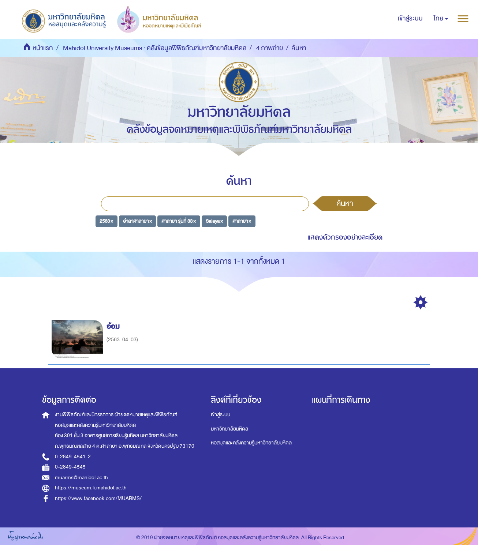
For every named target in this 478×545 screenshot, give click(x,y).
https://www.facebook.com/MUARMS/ (98, 498)
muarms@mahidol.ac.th (81, 477)
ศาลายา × (241, 221)
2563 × (106, 221)
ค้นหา (344, 203)
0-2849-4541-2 (73, 456)
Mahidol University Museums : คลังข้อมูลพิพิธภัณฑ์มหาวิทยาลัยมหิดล (154, 48)
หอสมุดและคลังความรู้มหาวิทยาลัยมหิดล (251, 442)
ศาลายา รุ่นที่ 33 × (178, 221)
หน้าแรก (43, 48)
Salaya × (214, 221)
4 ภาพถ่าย (269, 48)
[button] (440, 19)
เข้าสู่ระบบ (220, 414)
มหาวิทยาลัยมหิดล (229, 428)
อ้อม (114, 326)
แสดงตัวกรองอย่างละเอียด (344, 237)
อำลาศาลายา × (137, 221)
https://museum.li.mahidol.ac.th (91, 487)
